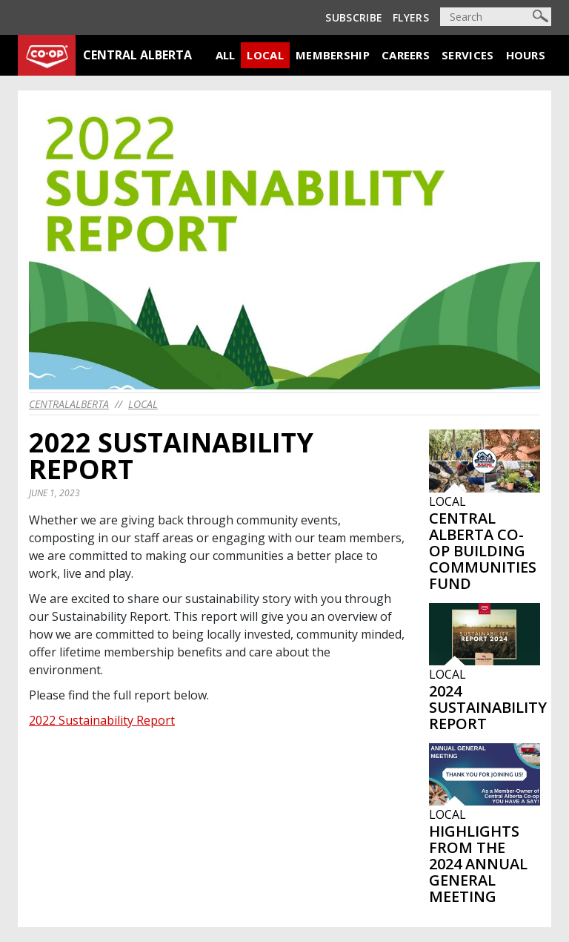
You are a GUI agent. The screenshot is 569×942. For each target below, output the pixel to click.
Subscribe (353, 17)
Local (265, 54)
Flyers (411, 17)
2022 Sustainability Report (102, 720)
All (226, 54)
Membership (333, 54)
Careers (406, 54)
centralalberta (69, 404)
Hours (526, 54)
